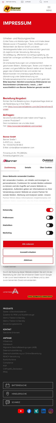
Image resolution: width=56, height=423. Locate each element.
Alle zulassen (28, 244)
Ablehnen (28, 260)
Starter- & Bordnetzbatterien (14, 312)
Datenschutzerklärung (12, 350)
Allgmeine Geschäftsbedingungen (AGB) (20, 347)
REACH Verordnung (11, 356)
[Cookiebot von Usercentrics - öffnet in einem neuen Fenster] (42, 160)
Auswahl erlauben (28, 252)
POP (5, 366)
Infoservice (7, 341)
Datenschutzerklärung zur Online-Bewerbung (22, 353)
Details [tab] (28, 167)
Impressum (7, 344)
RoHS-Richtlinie (9, 360)
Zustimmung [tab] (10, 167)
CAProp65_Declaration (12, 369)
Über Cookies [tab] (46, 167)
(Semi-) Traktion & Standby (14, 318)
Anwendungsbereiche (12, 324)
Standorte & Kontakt (11, 332)
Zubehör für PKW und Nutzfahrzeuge (18, 315)
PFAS (5, 372)
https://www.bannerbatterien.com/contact (24, 126)
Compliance (8, 363)
